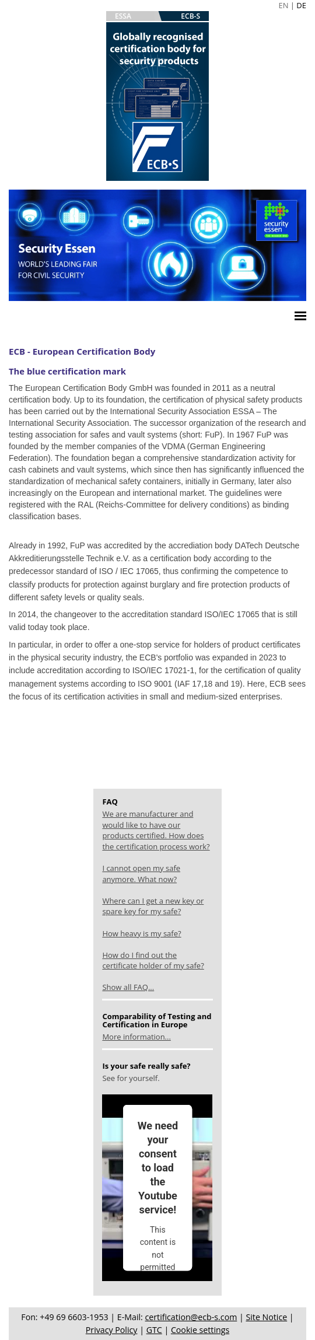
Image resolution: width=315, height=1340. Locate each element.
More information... (136, 1036)
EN (283, 5)
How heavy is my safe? (141, 933)
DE (301, 5)
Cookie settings (200, 1329)
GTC (154, 1329)
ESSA (123, 16)
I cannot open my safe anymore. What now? (141, 873)
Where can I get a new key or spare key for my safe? (153, 906)
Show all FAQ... (128, 987)
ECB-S (190, 16)
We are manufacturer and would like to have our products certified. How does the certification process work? (155, 830)
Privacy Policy (112, 1329)
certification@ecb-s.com (191, 1316)
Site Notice (266, 1316)
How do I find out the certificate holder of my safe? (153, 960)
